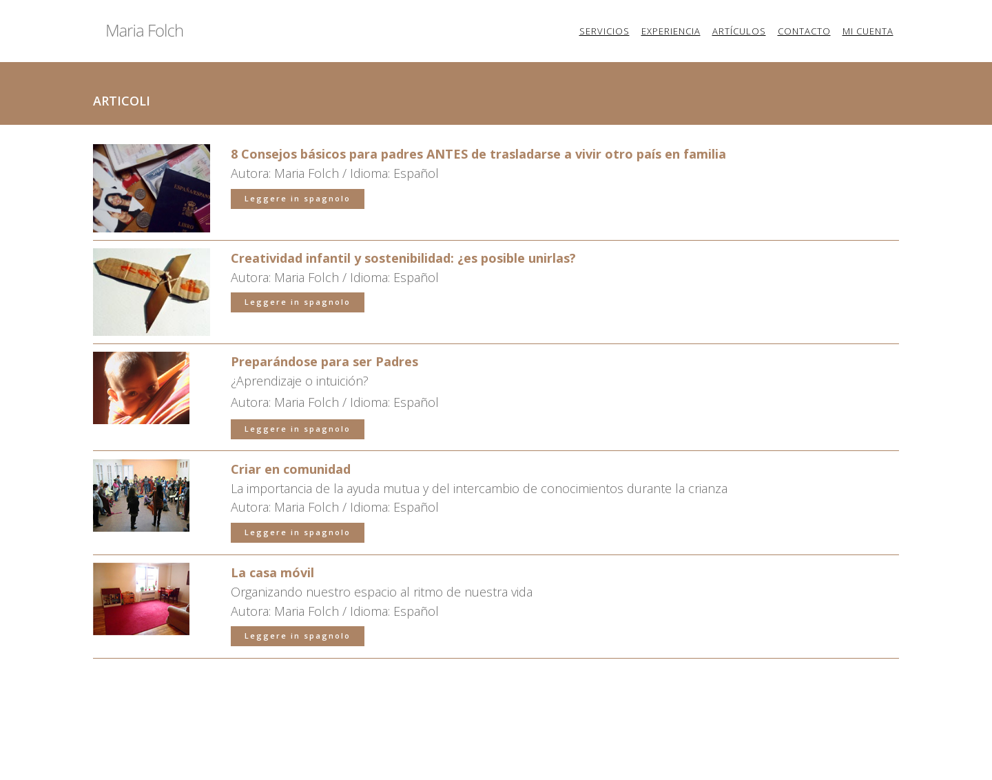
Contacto (804, 31)
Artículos (739, 31)
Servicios (604, 31)
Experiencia (671, 31)
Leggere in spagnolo (298, 255)
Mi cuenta (868, 31)
